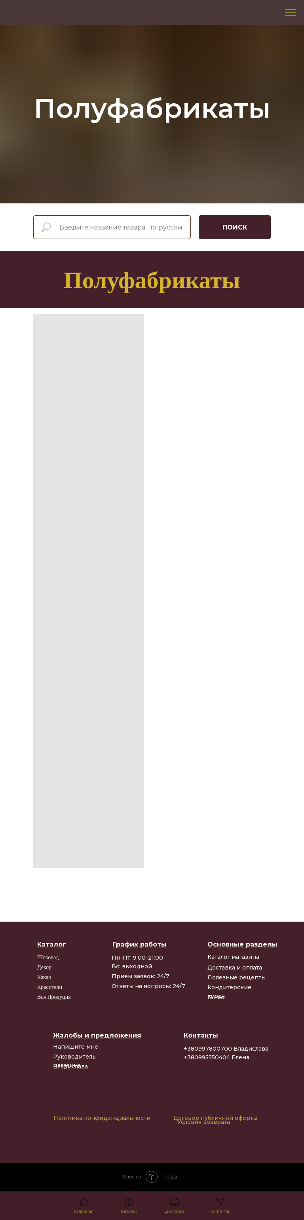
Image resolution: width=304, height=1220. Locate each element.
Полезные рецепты (236, 977)
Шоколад (48, 957)
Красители (49, 987)
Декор (44, 967)
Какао (44, 977)
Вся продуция (54, 997)
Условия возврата (203, 1121)
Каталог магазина (233, 956)
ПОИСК (234, 227)
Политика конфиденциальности (101, 1117)
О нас (215, 997)
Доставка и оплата (234, 967)
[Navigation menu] (290, 13)
